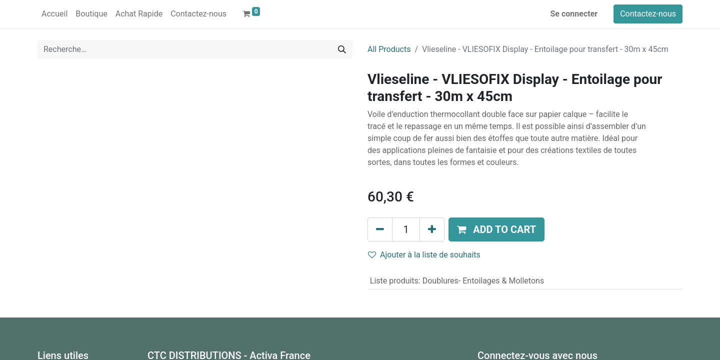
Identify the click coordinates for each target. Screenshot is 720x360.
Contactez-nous (648, 13)
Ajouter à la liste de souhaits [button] (424, 255)
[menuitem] (55, 14)
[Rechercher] (342, 49)
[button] (496, 230)
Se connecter (574, 13)
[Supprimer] (380, 230)
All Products (389, 49)
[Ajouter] (432, 230)
